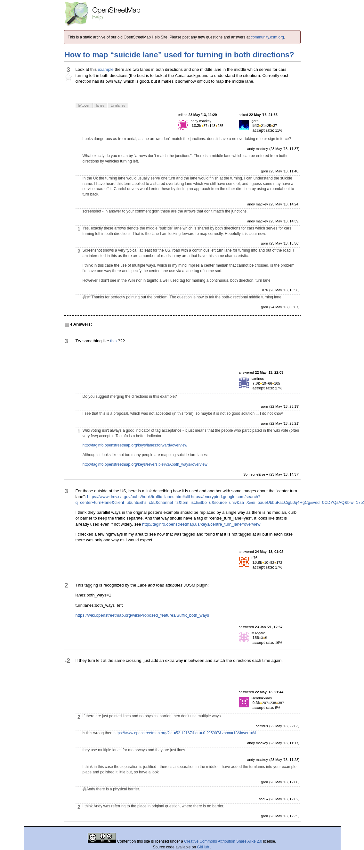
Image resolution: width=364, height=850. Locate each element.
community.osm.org (267, 37)
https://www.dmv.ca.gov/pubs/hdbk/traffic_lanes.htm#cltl (138, 496)
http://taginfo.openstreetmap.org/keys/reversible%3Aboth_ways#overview (145, 464)
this (113, 340)
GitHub (203, 847)
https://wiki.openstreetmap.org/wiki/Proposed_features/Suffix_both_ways (142, 615)
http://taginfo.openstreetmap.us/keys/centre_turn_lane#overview (201, 524)
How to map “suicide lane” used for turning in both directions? (179, 54)
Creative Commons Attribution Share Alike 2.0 (223, 841)
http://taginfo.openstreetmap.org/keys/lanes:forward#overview (135, 445)
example (106, 69)
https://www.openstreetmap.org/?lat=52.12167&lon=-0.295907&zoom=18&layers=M (184, 733)
